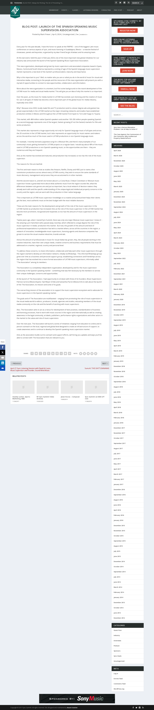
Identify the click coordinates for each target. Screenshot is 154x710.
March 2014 (118, 587)
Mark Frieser (45, 34)
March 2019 (118, 351)
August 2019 (118, 325)
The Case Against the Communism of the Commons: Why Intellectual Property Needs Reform (127, 136)
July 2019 (117, 330)
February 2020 (119, 294)
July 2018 (117, 392)
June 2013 (117, 613)
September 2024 (119, 207)
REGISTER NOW (127, 30)
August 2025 (118, 171)
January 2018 (118, 423)
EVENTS (64, 10)
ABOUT (139, 10)
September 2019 (119, 320)
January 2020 (118, 299)
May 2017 (117, 464)
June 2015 (117, 556)
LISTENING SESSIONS (90, 10)
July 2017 (117, 454)
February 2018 (119, 418)
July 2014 (117, 577)
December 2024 (119, 197)
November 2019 (119, 310)
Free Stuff (118, 10)
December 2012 (119, 618)
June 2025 (117, 176)
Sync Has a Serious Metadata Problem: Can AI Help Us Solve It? (125, 128)
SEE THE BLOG (127, 105)
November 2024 (119, 202)
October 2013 (118, 608)
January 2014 (118, 597)
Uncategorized (68, 34)
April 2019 (117, 346)
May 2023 (117, 253)
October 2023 (118, 248)
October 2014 (118, 567)
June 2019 (117, 335)
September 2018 (119, 382)
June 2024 (117, 222)
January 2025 (118, 192)
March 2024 (118, 238)
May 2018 (117, 402)
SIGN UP (127, 49)
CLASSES (75, 10)
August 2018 (118, 387)
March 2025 (118, 186)
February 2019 (119, 356)
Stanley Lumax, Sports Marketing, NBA (21, 398)
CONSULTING (106, 10)
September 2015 (119, 541)
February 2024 (119, 243)
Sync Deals (117, 656)
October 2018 (118, 377)
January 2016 (118, 520)
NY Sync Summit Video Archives (45, 398)
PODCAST (130, 10)
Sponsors (117, 651)
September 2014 (119, 572)
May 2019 (117, 341)
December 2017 (119, 428)
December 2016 (119, 489)
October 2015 (118, 536)
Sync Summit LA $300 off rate (94, 398)
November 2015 (119, 531)
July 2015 (117, 551)
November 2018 (119, 371)
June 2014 (117, 582)
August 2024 (118, 212)
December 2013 (119, 602)
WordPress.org (119, 689)
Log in (116, 673)
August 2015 (118, 546)
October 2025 (118, 166)
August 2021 (118, 284)
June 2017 (117, 459)
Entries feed (118, 679)
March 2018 (118, 413)
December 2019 (119, 305)
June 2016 (117, 505)
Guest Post (118, 630)
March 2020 (118, 289)
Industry (117, 635)
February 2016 (119, 515)
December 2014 (119, 561)
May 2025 (117, 181)
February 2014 (119, 592)
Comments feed (119, 684)
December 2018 (119, 366)
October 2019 (118, 315)
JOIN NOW (127, 70)
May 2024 (117, 228)
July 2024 (117, 217)
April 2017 (117, 469)
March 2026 (118, 156)
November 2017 (119, 433)
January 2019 (118, 361)
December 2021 (119, 274)
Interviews (117, 641)
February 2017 (119, 479)
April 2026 (117, 151)
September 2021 (119, 279)
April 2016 (117, 510)
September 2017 (119, 443)
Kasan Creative (72, 708)
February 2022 (119, 269)
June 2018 (117, 397)
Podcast (117, 646)
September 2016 (119, 495)
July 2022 (117, 264)
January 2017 (118, 484)
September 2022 (119, 258)
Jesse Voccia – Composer (70, 397)
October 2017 (118, 438)
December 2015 (119, 526)
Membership (53, 10)
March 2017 (118, 474)
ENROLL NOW (128, 89)
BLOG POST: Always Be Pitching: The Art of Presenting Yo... (43, 3)
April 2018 (117, 407)
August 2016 (118, 500)
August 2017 (118, 448)
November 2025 (119, 161)
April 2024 (117, 233)
